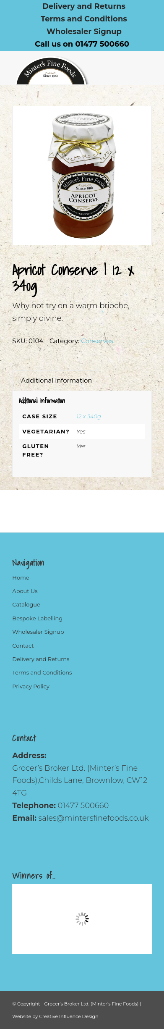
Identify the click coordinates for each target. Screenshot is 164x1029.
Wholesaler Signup (84, 31)
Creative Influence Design (68, 1016)
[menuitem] (84, 6)
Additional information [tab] (56, 380)
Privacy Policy (30, 686)
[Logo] (68, 67)
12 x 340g (88, 416)
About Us (24, 591)
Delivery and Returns (40, 659)
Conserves (97, 341)
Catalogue (26, 604)
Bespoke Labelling (37, 618)
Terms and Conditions (84, 19)
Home (20, 577)
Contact (23, 645)
